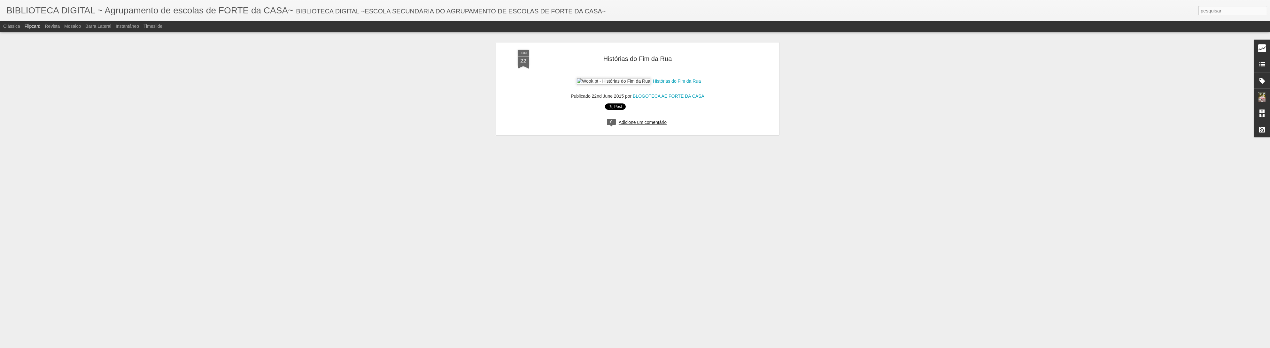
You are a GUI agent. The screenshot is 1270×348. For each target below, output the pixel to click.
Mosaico (72, 26)
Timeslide (152, 26)
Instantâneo (127, 26)
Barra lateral (98, 26)
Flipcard (33, 26)
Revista (52, 26)
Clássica (11, 26)
